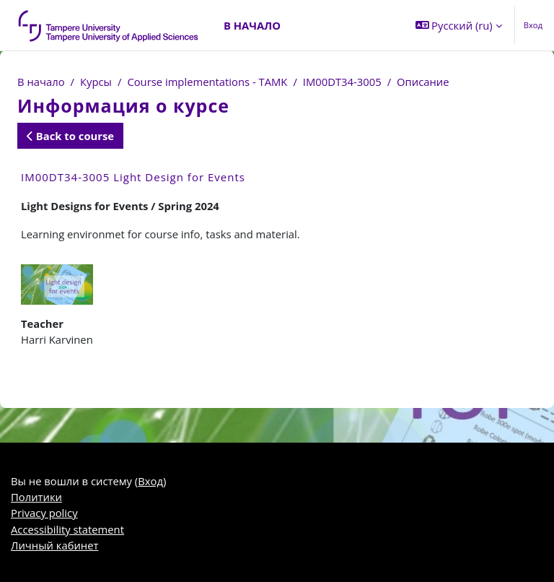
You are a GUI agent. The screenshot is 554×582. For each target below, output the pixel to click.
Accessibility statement (67, 529)
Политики (36, 497)
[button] (458, 25)
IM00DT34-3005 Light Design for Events (133, 177)
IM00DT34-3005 (342, 81)
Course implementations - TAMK (207, 81)
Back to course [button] (70, 136)
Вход (533, 24)
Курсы (96, 81)
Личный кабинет (54, 545)
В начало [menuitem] (252, 25)
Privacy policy (44, 512)
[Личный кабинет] (109, 25)
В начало (41, 81)
